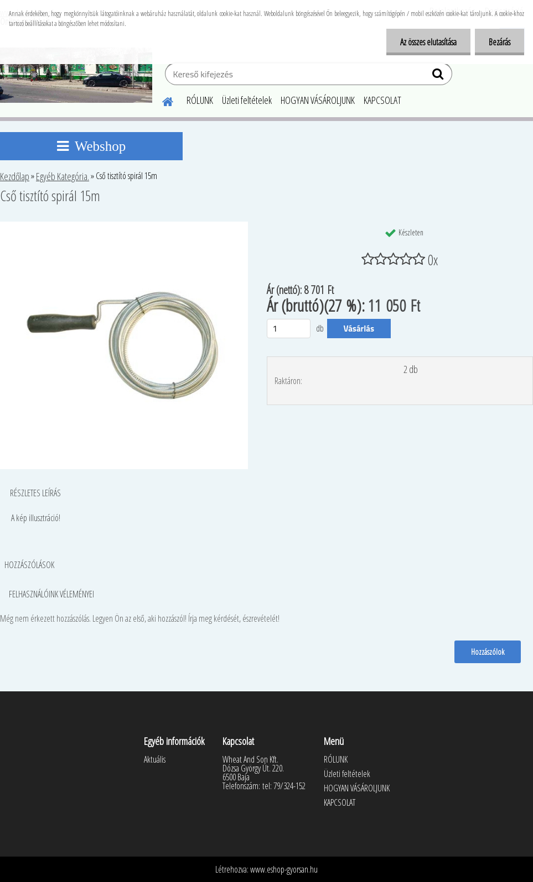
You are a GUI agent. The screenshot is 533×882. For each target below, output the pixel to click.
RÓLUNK (200, 100)
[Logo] (76, 75)
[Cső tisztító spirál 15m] (124, 226)
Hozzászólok (487, 651)
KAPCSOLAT (382, 100)
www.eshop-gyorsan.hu (284, 869)
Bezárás (499, 42)
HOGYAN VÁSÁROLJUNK (318, 100)
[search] (439, 76)
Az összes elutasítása (428, 42)
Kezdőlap (14, 176)
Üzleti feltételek (247, 100)
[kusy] (289, 328)
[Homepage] (161, 100)
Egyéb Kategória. (62, 176)
